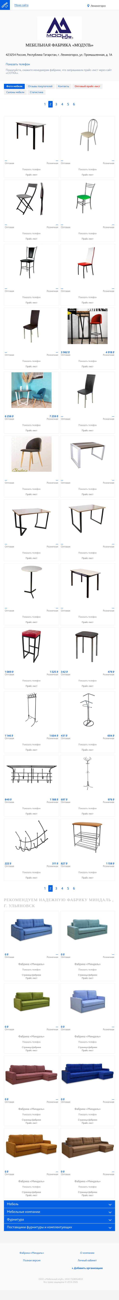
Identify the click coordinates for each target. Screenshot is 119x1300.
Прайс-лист (31, 174)
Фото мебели (14, 86)
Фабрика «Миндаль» (32, 1253)
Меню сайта (21, 5)
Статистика (36, 92)
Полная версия (31, 1260)
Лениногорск (98, 6)
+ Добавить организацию (87, 1268)
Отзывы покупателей (40, 86)
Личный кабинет (87, 1260)
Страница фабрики (31, 975)
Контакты (63, 86)
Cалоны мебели (15, 92)
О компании (87, 1253)
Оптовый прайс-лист (87, 86)
